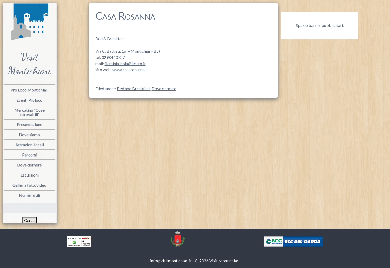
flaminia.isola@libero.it (125, 63)
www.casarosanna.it (130, 69)
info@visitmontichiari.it (171, 260)
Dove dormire (164, 88)
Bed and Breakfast (133, 88)
